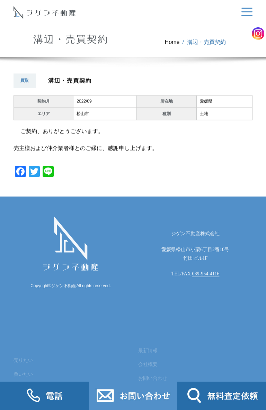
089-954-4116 (206, 279)
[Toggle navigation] (245, 12)
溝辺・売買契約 (206, 44)
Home (172, 44)
